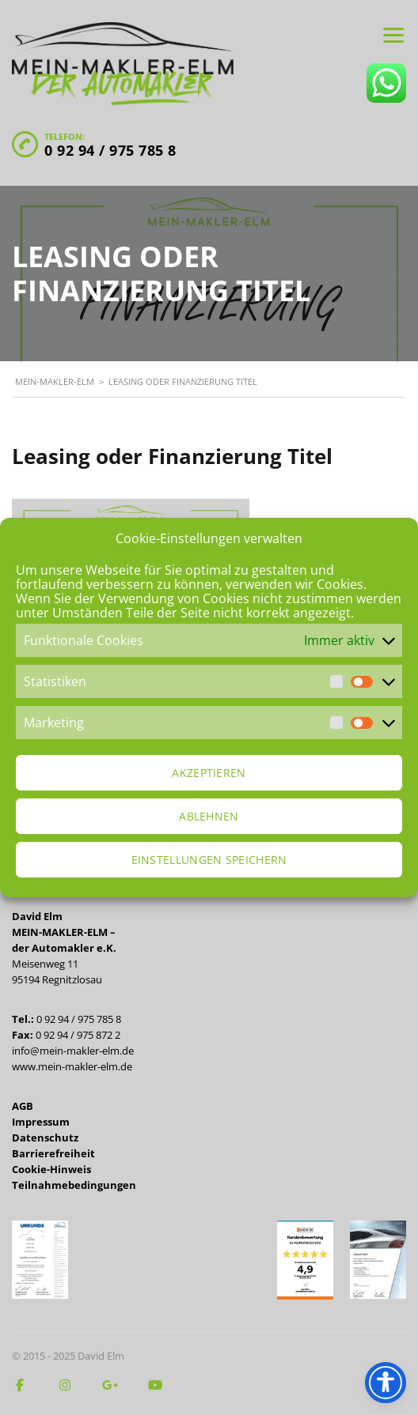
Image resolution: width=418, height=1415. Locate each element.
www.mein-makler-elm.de (72, 1066)
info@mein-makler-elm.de (73, 1050)
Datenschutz (45, 1137)
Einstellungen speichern (209, 859)
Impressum (41, 1122)
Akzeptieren (208, 772)
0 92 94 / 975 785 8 (110, 150)
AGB (22, 1106)
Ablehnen (208, 816)
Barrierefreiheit (53, 1153)
